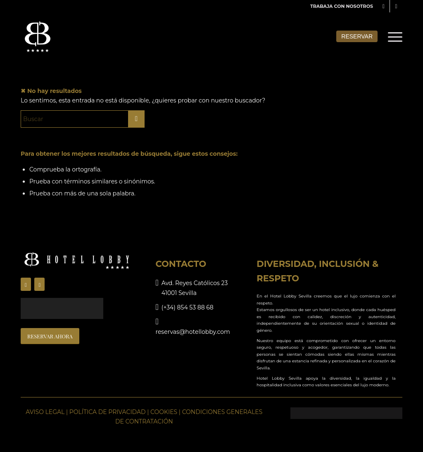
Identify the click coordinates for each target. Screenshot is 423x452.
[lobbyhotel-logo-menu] (38, 36)
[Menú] (392, 36)
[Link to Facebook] (384, 6)
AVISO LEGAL (45, 412)
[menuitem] (339, 6)
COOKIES (163, 412)
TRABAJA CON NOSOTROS (341, 6)
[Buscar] (83, 119)
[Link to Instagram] (396, 6)
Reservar (357, 36)
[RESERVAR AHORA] (50, 336)
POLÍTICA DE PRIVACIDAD (107, 412)
